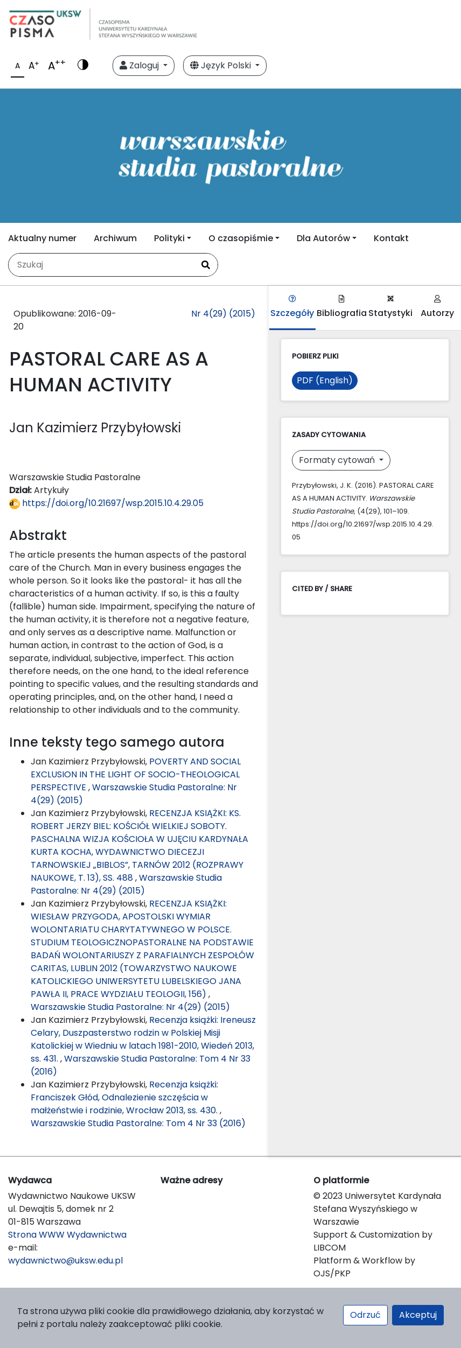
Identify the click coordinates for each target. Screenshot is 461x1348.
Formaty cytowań (338, 460)
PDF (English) (325, 380)
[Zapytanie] (101, 265)
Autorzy (437, 307)
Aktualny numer (42, 238)
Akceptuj (418, 1315)
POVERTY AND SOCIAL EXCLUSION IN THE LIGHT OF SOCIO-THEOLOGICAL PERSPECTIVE (136, 774)
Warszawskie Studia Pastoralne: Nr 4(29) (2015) (126, 884)
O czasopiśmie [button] (240, 238)
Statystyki (390, 307)
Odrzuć (365, 1315)
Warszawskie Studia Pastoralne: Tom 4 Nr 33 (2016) (138, 1123)
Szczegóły (292, 307)
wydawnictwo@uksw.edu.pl (65, 1260)
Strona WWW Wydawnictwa (67, 1234)
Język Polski (221, 65)
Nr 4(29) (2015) (223, 313)
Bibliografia (342, 307)
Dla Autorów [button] (323, 238)
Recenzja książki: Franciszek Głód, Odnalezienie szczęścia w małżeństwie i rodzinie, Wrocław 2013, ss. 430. (125, 1097)
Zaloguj (140, 65)
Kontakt (391, 238)
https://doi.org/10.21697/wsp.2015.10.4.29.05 (106, 503)
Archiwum (115, 238)
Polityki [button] (169, 238)
